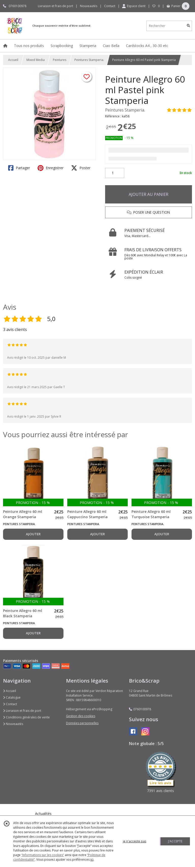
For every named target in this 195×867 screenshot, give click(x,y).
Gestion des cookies (80, 716)
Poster (80, 168)
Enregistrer (50, 168)
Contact (109, 6)
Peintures (59, 60)
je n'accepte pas (134, 841)
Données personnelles (82, 723)
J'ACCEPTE (175, 841)
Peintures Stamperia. (89, 60)
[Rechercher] (188, 26)
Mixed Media (35, 60)
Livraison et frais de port (22, 710)
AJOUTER (33, 534)
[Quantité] (114, 173)
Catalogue (12, 697)
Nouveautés (13, 724)
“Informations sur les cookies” (42, 855)
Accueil (13, 60)
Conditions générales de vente (26, 717)
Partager (19, 168)
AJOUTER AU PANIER (148, 194)
